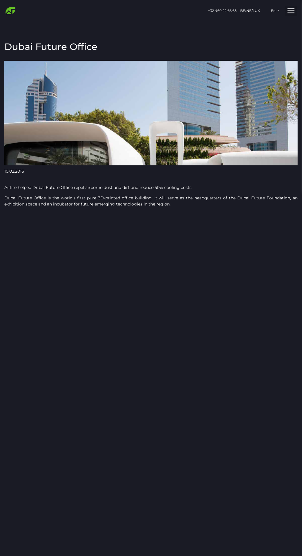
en (273, 10)
